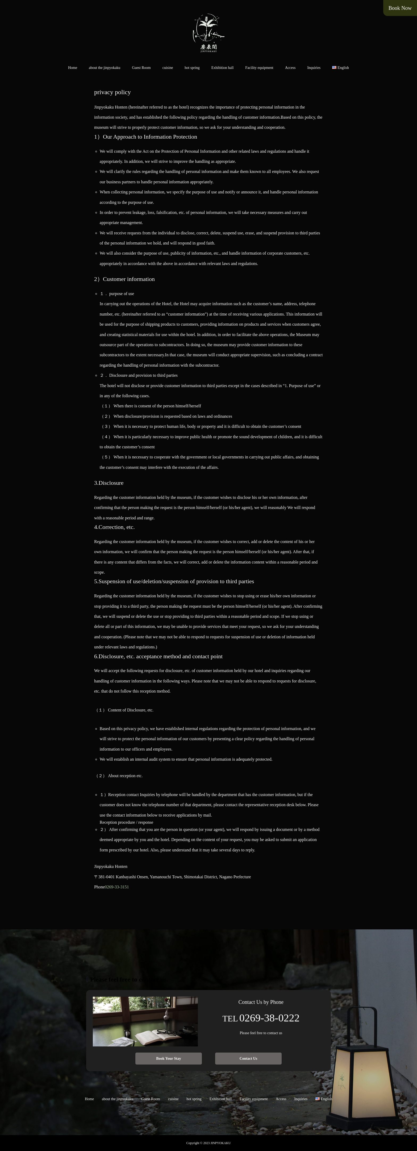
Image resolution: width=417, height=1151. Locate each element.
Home (72, 68)
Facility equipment (259, 68)
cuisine (167, 68)
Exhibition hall (222, 68)
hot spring (192, 68)
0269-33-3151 (117, 887)
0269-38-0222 (269, 1018)
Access (290, 68)
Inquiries (313, 68)
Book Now (400, 8)
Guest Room (141, 68)
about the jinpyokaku (104, 68)
